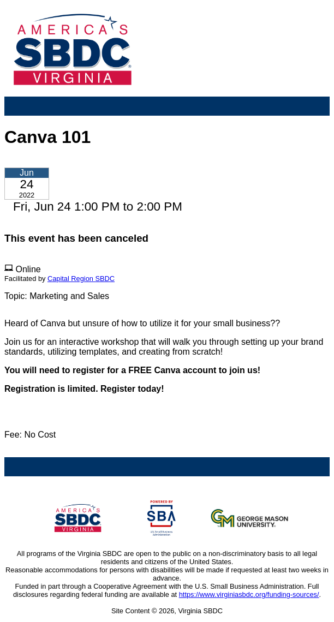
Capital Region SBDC (81, 278)
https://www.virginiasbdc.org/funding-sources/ (249, 594)
